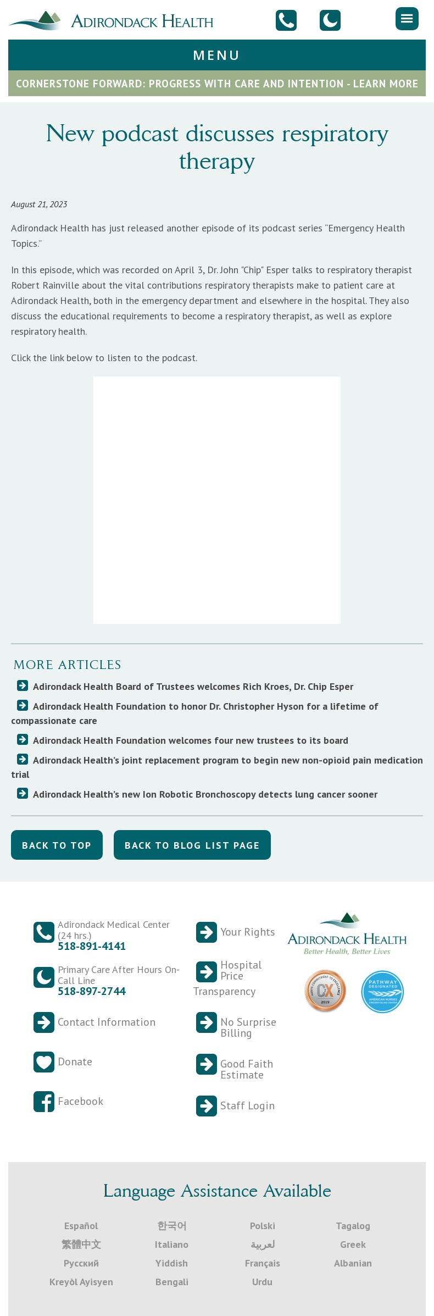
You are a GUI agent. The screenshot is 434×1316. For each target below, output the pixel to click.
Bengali (171, 1281)
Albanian (353, 1263)
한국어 (172, 1225)
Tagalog (353, 1225)
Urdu (262, 1281)
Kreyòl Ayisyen (81, 1281)
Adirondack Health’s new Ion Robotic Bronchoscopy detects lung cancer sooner (205, 794)
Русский (81, 1263)
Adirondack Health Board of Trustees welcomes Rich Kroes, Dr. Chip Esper (193, 686)
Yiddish (171, 1263)
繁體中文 (81, 1244)
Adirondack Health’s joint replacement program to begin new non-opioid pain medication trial (217, 767)
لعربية (263, 1244)
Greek (353, 1244)
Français (262, 1263)
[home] (115, 19)
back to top (57, 845)
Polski (262, 1225)
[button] (407, 18)
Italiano (171, 1244)
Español (81, 1225)
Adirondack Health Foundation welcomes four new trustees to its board (190, 740)
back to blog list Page (192, 845)
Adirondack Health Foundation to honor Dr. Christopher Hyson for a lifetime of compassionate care (195, 713)
